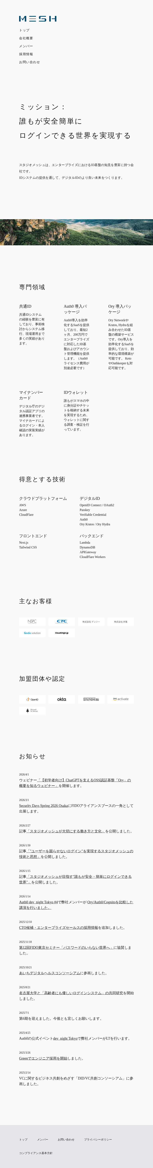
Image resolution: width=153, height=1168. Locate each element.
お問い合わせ (29, 62)
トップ (24, 30)
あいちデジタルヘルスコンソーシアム (49, 973)
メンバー (26, 46)
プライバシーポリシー (98, 1139)
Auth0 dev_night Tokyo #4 (38, 902)
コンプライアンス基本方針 (36, 1153)
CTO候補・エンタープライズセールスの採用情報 (58, 928)
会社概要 (26, 38)
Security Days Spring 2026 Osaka (43, 806)
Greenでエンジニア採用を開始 (43, 1058)
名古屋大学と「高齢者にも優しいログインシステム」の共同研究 (71, 993)
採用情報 (26, 54)
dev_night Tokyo (65, 1038)
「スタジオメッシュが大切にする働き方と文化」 (65, 831)
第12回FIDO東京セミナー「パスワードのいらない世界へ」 (66, 948)
